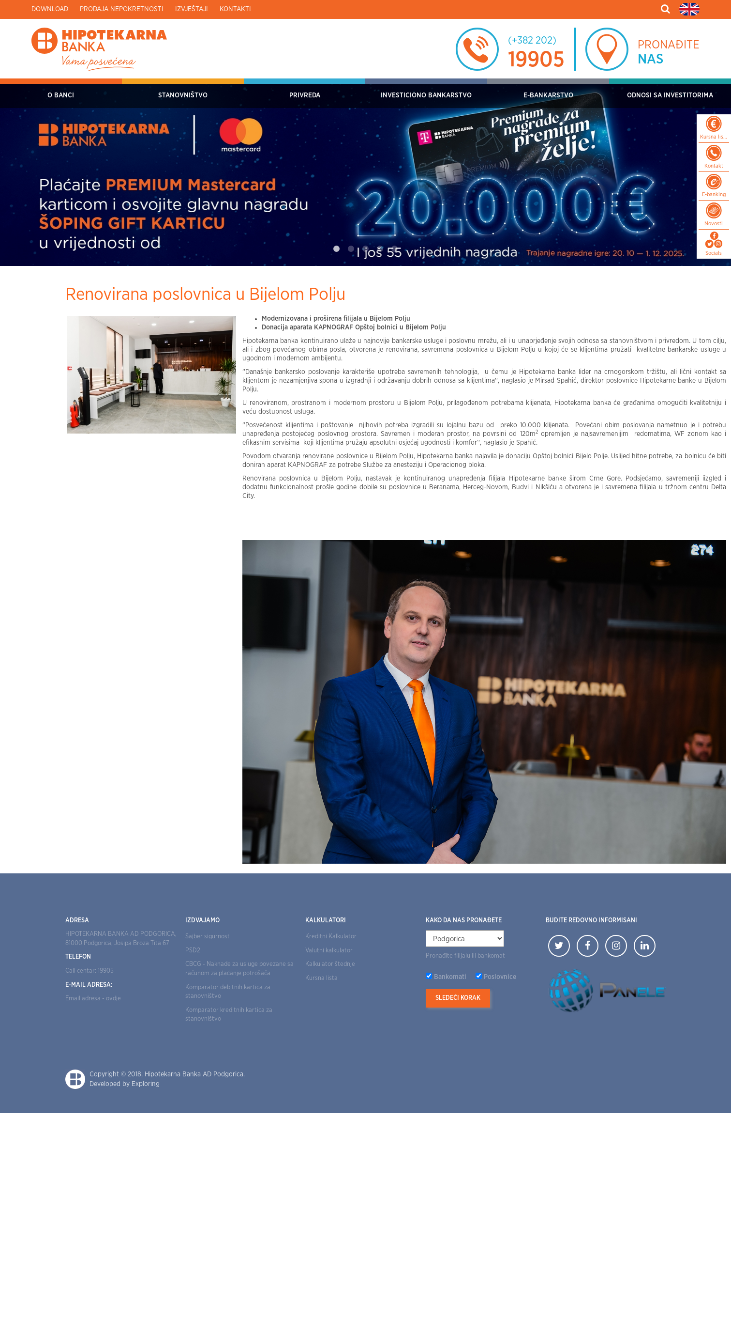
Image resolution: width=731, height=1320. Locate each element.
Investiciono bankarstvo (426, 95)
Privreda (304, 95)
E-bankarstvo (548, 95)
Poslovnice (500, 977)
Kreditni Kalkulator (331, 936)
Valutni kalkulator (329, 950)
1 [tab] (337, 249)
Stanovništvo (183, 95)
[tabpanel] (365, 172)
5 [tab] (395, 249)
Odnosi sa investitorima (670, 95)
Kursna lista (321, 978)
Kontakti (235, 9)
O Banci (60, 95)
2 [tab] (351, 249)
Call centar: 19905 (89, 971)
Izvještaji (191, 9)
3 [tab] (366, 249)
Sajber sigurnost (207, 936)
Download (49, 9)
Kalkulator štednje (330, 964)
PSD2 (192, 950)
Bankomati (450, 977)
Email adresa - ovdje (93, 998)
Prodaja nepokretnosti (122, 9)
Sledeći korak (457, 998)
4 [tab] (380, 249)
